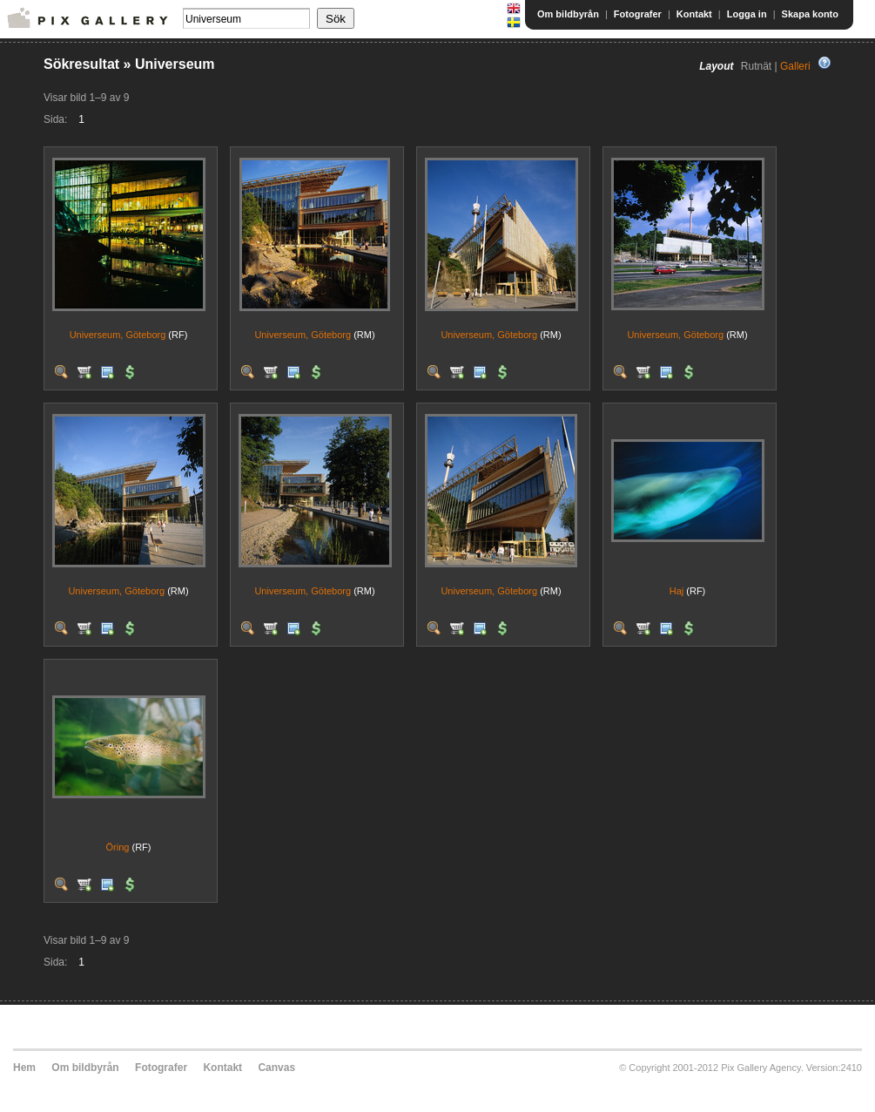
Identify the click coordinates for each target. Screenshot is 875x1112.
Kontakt (694, 14)
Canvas (276, 1067)
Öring (118, 847)
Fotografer (638, 14)
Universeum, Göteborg (118, 334)
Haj (677, 591)
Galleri (795, 66)
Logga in (747, 14)
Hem (24, 1067)
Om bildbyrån (568, 14)
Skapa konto (810, 14)
